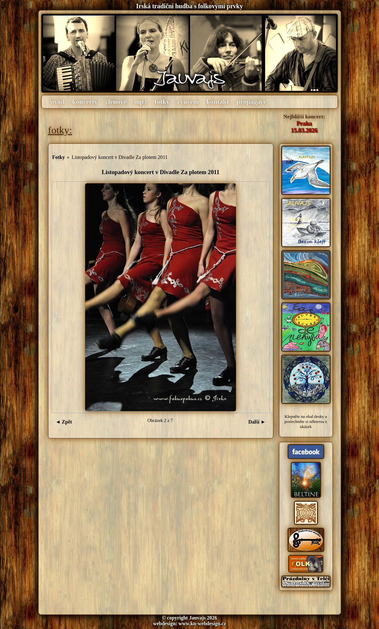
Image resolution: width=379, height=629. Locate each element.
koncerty (85, 101)
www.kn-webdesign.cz (202, 623)
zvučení (188, 101)
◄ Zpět (64, 422)
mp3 (140, 101)
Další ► (257, 422)
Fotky (58, 157)
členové (116, 101)
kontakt (218, 101)
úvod (57, 101)
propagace (251, 101)
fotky (161, 101)
